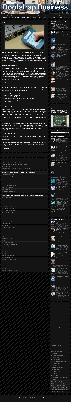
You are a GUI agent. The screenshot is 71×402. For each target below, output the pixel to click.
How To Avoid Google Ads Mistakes (8, 191)
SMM (51, 397)
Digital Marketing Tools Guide (56, 325)
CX (25, 397)
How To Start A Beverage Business (8, 255)
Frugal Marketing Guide (6, 204)
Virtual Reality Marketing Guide (57, 331)
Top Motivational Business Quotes (8, 257)
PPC (29, 15)
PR (47, 15)
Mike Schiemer (14, 397)
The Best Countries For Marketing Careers (9, 244)
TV (30, 397)
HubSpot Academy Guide (55, 379)
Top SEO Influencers (5, 219)
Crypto (23, 17)
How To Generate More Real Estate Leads (9, 229)
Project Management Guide (56, 371)
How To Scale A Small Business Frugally (9, 189)
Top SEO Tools (4, 240)
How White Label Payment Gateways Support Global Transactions (61, 55)
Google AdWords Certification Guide (58, 381)
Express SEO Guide (54, 353)
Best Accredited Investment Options (8, 178)
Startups (5, 17)
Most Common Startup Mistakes (7, 216)
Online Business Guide (55, 359)
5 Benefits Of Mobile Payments (62, 87)
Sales (40, 17)
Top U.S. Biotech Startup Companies (8, 206)
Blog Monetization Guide (55, 312)
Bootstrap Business (7, 397)
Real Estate (34, 17)
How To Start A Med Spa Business (8, 261)
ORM (52, 15)
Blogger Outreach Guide (55, 323)
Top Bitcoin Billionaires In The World (8, 181)
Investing (17, 17)
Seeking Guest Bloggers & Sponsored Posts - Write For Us (62, 79)
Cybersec (57, 397)
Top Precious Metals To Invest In (8, 212)
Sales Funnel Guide (54, 329)
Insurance (60, 17)
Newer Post (4, 155)
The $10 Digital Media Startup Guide (58, 308)
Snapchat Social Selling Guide (56, 341)
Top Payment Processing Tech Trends (8, 210)
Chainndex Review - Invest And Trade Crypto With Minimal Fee (62, 202)
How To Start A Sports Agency (7, 253)
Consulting (5, 15)
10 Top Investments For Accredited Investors (60, 209)
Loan (54, 17)
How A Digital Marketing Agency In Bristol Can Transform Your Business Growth (16, 160)
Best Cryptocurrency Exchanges (7, 176)
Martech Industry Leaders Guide (57, 314)
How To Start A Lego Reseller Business (9, 246)
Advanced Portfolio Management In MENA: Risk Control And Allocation (14, 164)
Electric (4, 136)
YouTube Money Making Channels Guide (58, 369)
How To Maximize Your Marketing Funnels (9, 214)
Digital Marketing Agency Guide (57, 367)
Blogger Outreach (40, 15)
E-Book (33, 397)
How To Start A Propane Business (8, 251)
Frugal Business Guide (55, 365)
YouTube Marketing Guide (56, 339)
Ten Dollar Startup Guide (6, 197)
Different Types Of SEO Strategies (8, 199)
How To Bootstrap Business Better (8, 263)
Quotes (36, 397)
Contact (64, 15)
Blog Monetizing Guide (6, 223)
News (21, 397)
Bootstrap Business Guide (56, 304)
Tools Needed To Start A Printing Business (9, 264)
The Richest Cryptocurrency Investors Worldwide (10, 183)
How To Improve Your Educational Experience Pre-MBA (62, 277)
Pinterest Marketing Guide (56, 343)
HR (49, 17)
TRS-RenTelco (5, 55)
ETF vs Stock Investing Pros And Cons (9, 185)
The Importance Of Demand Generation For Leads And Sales (62, 245)
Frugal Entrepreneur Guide (56, 306)
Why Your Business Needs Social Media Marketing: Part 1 (62, 286)
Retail (45, 17)
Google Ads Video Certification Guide (58, 383)
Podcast (28, 397)
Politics (54, 397)
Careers (60, 397)
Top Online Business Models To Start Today (9, 234)
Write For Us (41, 397)
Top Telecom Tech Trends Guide (57, 355)
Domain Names (46, 397)
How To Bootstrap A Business (7, 238)
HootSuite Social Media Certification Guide (59, 377)
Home (24, 155)
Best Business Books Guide (56, 363)
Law (65, 17)
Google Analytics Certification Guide (58, 385)
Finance (11, 17)
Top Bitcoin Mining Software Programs (9, 202)
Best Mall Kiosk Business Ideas (7, 236)
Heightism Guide (54, 373)
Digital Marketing (13, 15)
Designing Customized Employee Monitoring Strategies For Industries (62, 47)
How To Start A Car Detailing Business (9, 259)
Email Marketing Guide (55, 318)
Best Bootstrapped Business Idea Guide (58, 361)
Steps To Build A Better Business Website (9, 227)
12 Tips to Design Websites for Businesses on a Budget (62, 187)
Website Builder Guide (55, 310)
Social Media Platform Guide (56, 351)
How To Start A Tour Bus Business (8, 268)
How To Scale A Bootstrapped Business (9, 266)
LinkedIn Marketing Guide (56, 347)
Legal (18, 397)
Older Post (44, 155)
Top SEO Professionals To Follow (8, 231)
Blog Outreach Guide (55, 357)
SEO (33, 15)
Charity (63, 397)
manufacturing (24, 144)
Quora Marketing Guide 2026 (7, 166)
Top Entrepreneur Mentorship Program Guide (59, 389)
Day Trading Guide (5, 225)
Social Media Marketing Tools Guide (58, 327)
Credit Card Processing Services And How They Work (62, 72)
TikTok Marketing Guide (55, 349)
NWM (23, 397)
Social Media (22, 15)
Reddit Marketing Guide (55, 337)
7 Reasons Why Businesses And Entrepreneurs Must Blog (62, 24)
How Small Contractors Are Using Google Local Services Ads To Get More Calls (16, 168)
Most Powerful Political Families (7, 242)
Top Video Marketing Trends (7, 221)
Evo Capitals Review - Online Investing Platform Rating (61, 194)
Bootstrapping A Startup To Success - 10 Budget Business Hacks (13, 162)
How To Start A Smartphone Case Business (9, 270)
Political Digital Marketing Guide (57, 391)
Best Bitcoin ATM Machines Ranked (8, 174)
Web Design (57, 15)
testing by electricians (11, 109)
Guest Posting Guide (55, 375)
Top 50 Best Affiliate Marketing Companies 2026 (61, 237)
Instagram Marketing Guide (56, 345)
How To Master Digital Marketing (8, 187)
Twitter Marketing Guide (55, 333)
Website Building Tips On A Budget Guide (59, 387)
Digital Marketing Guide (55, 316)
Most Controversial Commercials (8, 208)
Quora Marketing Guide (55, 335)
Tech (28, 17)
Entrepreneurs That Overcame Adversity (9, 249)
